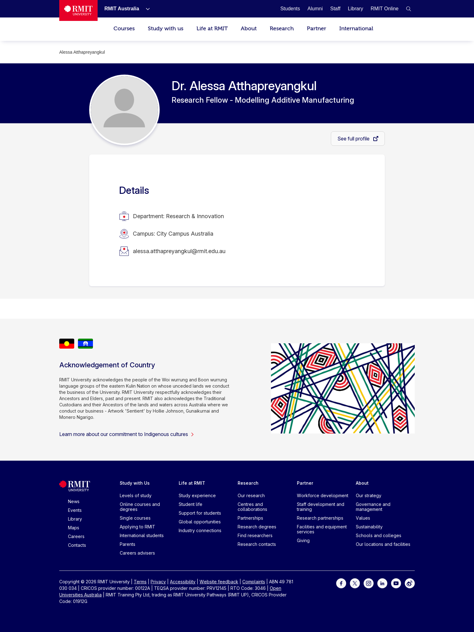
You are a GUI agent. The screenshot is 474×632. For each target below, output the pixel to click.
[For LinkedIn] (382, 582)
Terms (140, 581)
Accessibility (183, 581)
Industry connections (200, 530)
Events (75, 510)
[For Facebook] (341, 582)
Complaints (253, 581)
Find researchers (255, 535)
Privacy (158, 581)
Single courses (135, 518)
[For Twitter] (355, 582)
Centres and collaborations (252, 507)
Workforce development (322, 495)
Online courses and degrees (140, 507)
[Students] (290, 8)
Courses (124, 28)
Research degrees (257, 526)
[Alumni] (315, 8)
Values (363, 518)
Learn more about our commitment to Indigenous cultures (126, 434)
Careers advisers (137, 553)
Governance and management (373, 507)
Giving (303, 540)
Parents (127, 544)
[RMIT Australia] (122, 8)
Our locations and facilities (383, 544)
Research (282, 28)
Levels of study (136, 495)
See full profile (354, 138)
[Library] (355, 8)
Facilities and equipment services (322, 529)
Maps (73, 527)
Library (75, 519)
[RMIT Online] (384, 8)
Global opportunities (200, 521)
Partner (316, 28)
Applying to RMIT (137, 526)
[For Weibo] (410, 582)
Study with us (165, 28)
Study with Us (135, 483)
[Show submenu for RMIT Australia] (145, 8)
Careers (76, 536)
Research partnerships (320, 518)
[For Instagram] (369, 582)
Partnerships (250, 518)
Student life (190, 504)
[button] (408, 8)
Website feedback (219, 581)
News (74, 501)
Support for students (200, 513)
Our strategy (368, 495)
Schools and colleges (378, 535)
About (249, 28)
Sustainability (369, 526)
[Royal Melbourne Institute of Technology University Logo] (78, 10)
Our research (251, 495)
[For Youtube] (396, 582)
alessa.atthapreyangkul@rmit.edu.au (179, 251)
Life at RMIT (212, 28)
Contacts (77, 545)
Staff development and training (320, 507)
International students (142, 535)
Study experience (197, 495)
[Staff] (335, 8)
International (356, 28)
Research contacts (257, 544)
